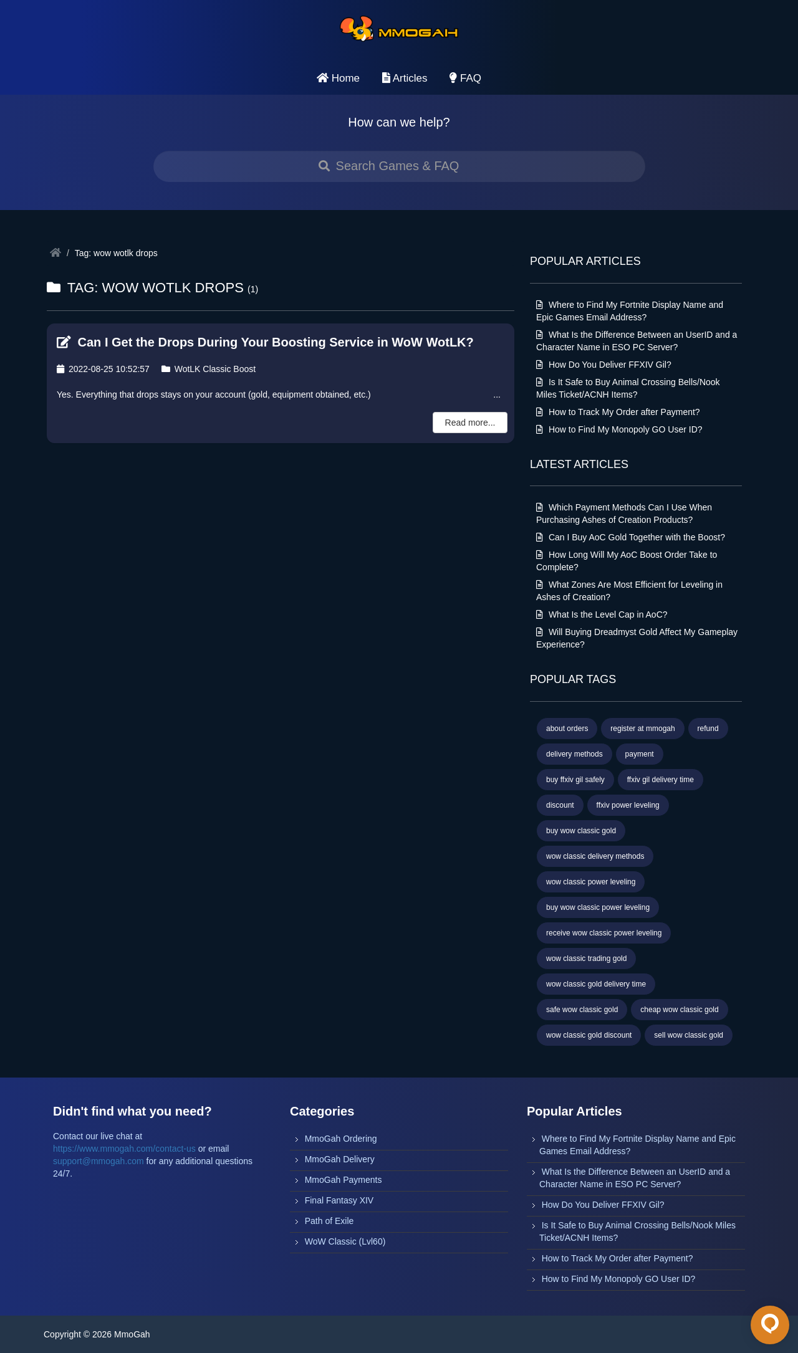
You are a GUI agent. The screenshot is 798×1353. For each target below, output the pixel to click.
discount (560, 805)
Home (338, 78)
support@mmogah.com (98, 1161)
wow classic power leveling (590, 881)
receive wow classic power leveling (603, 933)
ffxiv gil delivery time (660, 779)
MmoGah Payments (343, 1180)
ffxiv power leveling (628, 805)
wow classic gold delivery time (596, 984)
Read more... (470, 423)
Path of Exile (329, 1221)
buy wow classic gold (581, 830)
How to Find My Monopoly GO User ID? (619, 429)
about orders (567, 728)
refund (708, 728)
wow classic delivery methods (595, 856)
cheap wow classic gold (679, 1009)
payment (639, 754)
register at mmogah (642, 728)
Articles (405, 78)
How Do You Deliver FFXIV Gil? (603, 365)
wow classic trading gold (586, 958)
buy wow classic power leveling (598, 907)
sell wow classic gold (688, 1035)
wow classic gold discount (589, 1035)
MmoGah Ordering (341, 1139)
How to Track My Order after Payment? (618, 412)
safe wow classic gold (582, 1009)
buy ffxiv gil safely (575, 779)
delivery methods (574, 754)
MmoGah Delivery (340, 1159)
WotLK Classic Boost (208, 369)
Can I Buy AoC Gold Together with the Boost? (630, 537)
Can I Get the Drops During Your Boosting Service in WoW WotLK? (265, 342)
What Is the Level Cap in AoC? (602, 614)
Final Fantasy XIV (339, 1200)
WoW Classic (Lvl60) (345, 1241)
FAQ (465, 78)
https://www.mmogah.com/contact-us (124, 1149)
